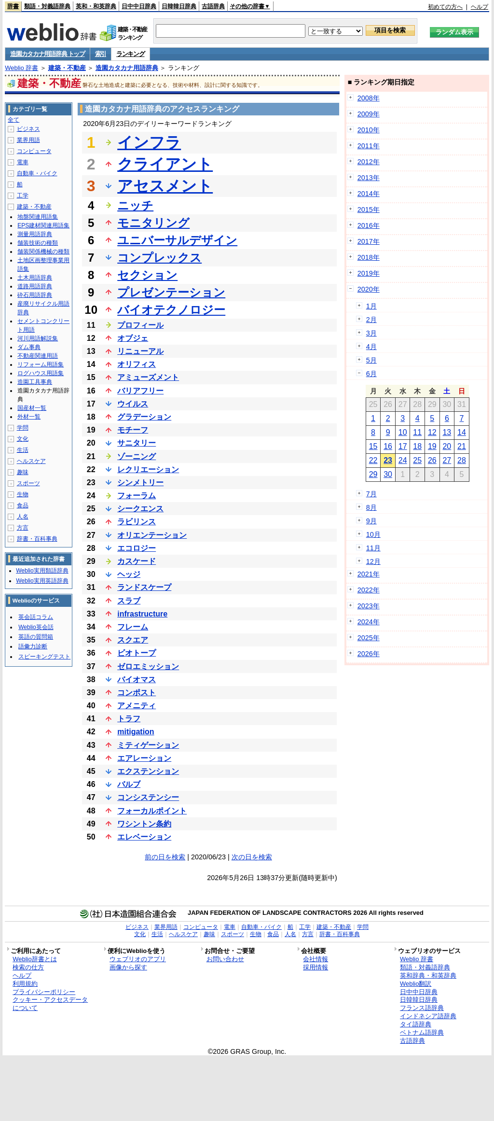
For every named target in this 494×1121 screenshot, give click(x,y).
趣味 (22, 472)
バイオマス (136, 679)
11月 (373, 548)
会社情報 (315, 959)
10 (402, 432)
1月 (371, 306)
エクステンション (148, 771)
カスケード (136, 561)
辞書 (13, 6)
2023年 (368, 606)
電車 (22, 162)
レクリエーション (148, 469)
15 (373, 446)
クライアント (165, 164)
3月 (371, 333)
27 (446, 460)
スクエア (132, 640)
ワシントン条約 (144, 824)
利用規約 (25, 983)
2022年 (368, 590)
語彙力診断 (32, 646)
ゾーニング (136, 456)
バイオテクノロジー (171, 309)
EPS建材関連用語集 (43, 225)
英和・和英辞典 (96, 6)
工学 (22, 195)
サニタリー (136, 443)
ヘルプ (479, 6)
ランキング (130, 53)
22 (373, 460)
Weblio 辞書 (21, 67)
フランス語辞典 (422, 1007)
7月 (371, 494)
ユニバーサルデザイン (177, 240)
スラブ (128, 601)
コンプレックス (159, 257)
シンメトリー (140, 482)
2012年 (368, 162)
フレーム (132, 627)
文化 (22, 438)
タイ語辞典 (415, 1024)
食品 (22, 505)
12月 (373, 561)
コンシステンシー (148, 797)
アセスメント (165, 186)
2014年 (368, 193)
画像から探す (128, 967)
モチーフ (132, 430)
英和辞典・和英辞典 (428, 975)
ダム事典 (29, 347)
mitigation (135, 732)
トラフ (128, 719)
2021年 (368, 574)
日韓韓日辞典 (179, 6)
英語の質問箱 (35, 636)
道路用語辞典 (34, 286)
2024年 (368, 622)
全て (13, 120)
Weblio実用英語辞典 (42, 580)
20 (446, 446)
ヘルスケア (31, 461)
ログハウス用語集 (40, 373)
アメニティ (136, 705)
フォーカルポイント (152, 811)
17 (402, 446)
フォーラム (136, 495)
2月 (371, 319)
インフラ (149, 142)
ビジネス (28, 129)
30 (388, 474)
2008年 (368, 98)
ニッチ (135, 205)
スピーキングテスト (44, 656)
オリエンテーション (152, 535)
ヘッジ (128, 574)
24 (402, 460)
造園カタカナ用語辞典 (127, 67)
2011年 (368, 146)
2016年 (368, 225)
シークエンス (140, 508)
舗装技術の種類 (37, 242)
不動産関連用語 (37, 355)
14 (461, 432)
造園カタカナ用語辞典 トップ (47, 53)
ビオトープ (136, 653)
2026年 (368, 654)
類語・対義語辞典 (47, 6)
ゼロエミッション (148, 666)
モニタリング (153, 222)
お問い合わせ (225, 959)
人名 (22, 516)
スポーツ (28, 483)
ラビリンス (136, 522)
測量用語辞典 (34, 234)
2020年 (368, 289)
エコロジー (136, 548)
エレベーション (144, 837)
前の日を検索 (165, 857)
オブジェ (132, 338)
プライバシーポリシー (44, 991)
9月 (371, 521)
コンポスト (136, 692)
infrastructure (142, 614)
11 (417, 432)
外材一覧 (29, 416)
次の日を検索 (252, 857)
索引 (100, 53)
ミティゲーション (148, 745)
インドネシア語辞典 (428, 1016)
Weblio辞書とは (34, 959)
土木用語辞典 (34, 277)
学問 (22, 427)
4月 (371, 346)
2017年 (368, 241)
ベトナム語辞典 (422, 1032)
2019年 (368, 273)
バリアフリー (140, 391)
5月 (371, 360)
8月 (371, 507)
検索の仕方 (28, 967)
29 (373, 474)
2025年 (368, 638)
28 (461, 460)
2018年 (368, 257)
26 (432, 460)
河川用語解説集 (37, 338)
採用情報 (315, 967)
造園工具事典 (34, 381)
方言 (22, 527)
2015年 (368, 209)
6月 (371, 374)
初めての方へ (445, 6)
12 (432, 432)
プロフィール (140, 325)
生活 (22, 450)
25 (417, 460)
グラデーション (144, 417)
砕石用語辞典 (34, 295)
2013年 (368, 178)
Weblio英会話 (35, 627)
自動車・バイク (37, 173)
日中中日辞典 (139, 6)
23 (388, 460)
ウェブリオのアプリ (138, 959)
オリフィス (136, 364)
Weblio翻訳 (415, 983)
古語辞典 (213, 6)
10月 (373, 534)
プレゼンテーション (171, 292)
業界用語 (28, 140)
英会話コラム (35, 617)
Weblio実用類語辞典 (42, 570)
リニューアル (140, 351)
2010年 (368, 130)
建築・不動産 (67, 67)
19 (432, 446)
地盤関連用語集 (37, 216)
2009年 (368, 114)
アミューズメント (148, 377)
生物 (22, 494)
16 (388, 446)
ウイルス (132, 404)
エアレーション (144, 758)
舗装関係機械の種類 (43, 251)
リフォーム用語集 (40, 364)
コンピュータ (34, 151)
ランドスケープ (144, 587)
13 (446, 432)
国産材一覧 (31, 408)
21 (461, 446)
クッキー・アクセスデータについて (50, 1003)
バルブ (128, 784)
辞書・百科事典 (37, 538)
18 (417, 446)
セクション (147, 274)
